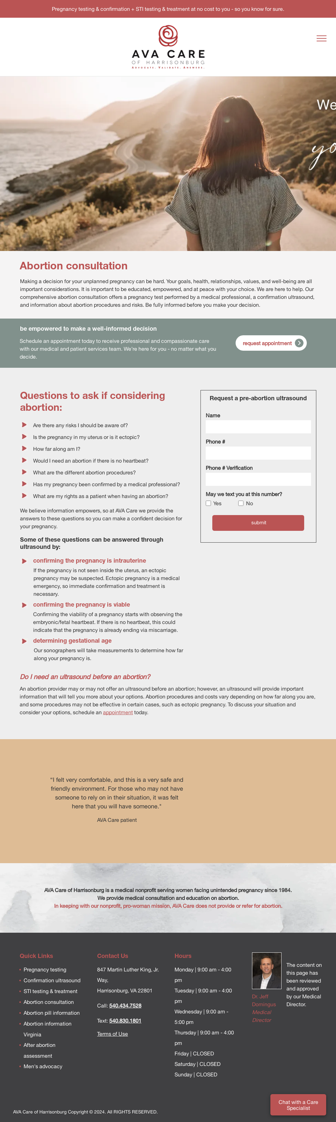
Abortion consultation (49, 1002)
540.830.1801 (125, 1021)
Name (213, 415)
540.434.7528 (125, 1005)
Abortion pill (38, 1013)
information (66, 1013)
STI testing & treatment (50, 991)
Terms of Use (112, 1034)
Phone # (215, 442)
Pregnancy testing (45, 969)
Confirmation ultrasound (52, 980)
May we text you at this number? (244, 494)
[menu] (321, 38)
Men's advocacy (43, 1066)
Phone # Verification (229, 468)
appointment (118, 712)
